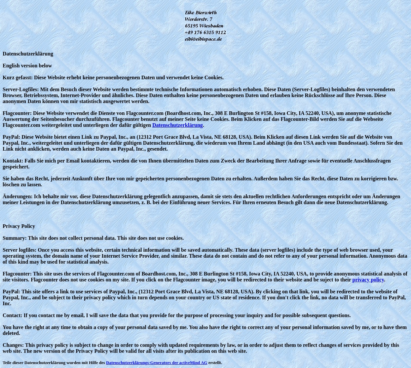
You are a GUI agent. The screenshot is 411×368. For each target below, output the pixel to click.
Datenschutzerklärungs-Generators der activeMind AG (156, 362)
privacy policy (368, 279)
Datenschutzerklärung (177, 125)
